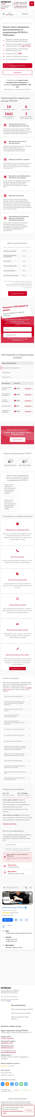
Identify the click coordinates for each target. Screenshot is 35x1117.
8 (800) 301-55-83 (7, 1043)
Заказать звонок (17, 439)
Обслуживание (7, 261)
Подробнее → (28, 388)
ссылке (9, 1000)
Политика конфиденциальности (17, 1098)
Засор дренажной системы (6, 388)
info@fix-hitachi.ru (7, 1047)
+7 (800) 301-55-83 (20, 6)
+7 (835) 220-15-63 (20, 2)
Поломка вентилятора (5, 400)
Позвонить (25, 14)
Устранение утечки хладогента (11, 275)
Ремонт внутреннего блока (10, 265)
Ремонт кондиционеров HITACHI (22, 1009)
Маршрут (7, 920)
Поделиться (2, 1084)
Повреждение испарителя (5, 411)
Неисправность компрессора (6, 394)
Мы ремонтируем (8, 13)
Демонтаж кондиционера (10, 251)
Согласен (29, 1110)
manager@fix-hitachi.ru (8, 1052)
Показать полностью (9, 824)
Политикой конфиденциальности (21, 850)
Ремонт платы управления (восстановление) (10, 256)
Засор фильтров (6, 406)
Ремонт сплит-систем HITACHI (21, 1013)
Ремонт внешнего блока (9, 270)
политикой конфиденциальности (20, 339)
